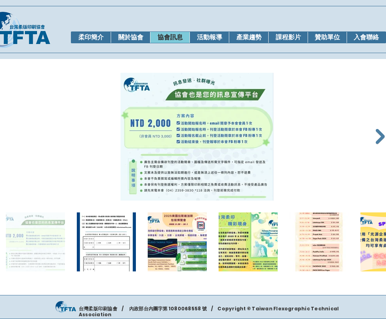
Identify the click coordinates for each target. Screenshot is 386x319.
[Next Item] (380, 136)
